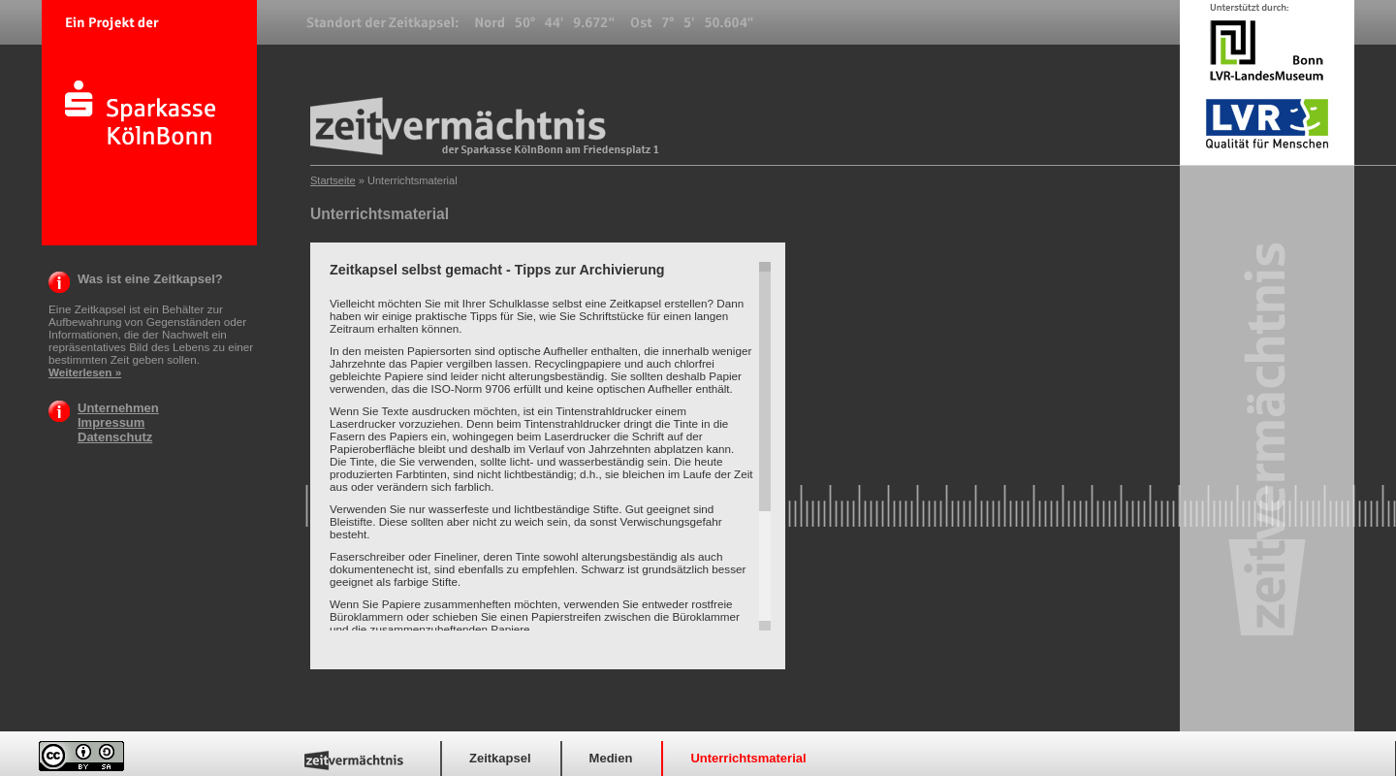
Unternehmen (118, 408)
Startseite (333, 180)
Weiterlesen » (84, 372)
